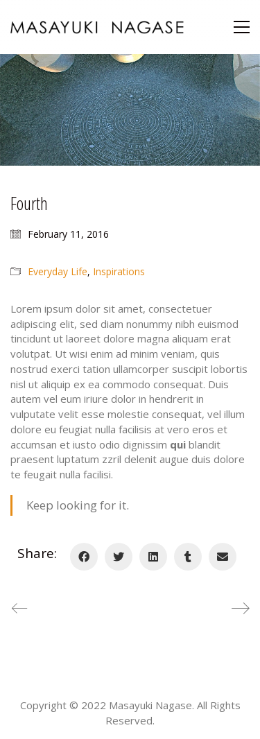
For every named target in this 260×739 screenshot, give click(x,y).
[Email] (222, 557)
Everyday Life (57, 271)
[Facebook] (84, 557)
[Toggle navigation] (242, 27)
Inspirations (119, 271)
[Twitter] (118, 557)
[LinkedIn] (153, 557)
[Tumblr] (188, 557)
